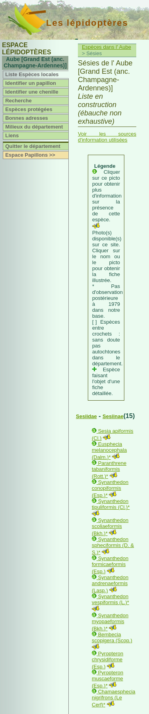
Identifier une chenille (31, 92)
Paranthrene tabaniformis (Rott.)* (109, 469)
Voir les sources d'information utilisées (107, 137)
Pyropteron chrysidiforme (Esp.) (107, 660)
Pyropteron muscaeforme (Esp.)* (107, 679)
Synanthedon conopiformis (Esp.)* (110, 488)
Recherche (18, 101)
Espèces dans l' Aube (106, 47)
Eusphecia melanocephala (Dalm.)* (109, 450)
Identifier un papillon (30, 83)
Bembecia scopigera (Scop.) (112, 637)
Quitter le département (32, 146)
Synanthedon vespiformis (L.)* (110, 599)
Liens (12, 135)
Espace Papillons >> (30, 155)
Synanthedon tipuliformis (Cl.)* (111, 504)
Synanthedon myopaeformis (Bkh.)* (110, 621)
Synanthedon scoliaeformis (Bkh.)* (110, 526)
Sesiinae (113, 416)
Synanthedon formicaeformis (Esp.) (110, 564)
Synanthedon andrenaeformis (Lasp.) (110, 583)
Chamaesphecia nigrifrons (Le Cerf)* (113, 698)
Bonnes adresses (26, 118)
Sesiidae (86, 416)
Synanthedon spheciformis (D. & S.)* (113, 545)
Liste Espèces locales (31, 74)
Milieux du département (34, 127)
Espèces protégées (28, 109)
